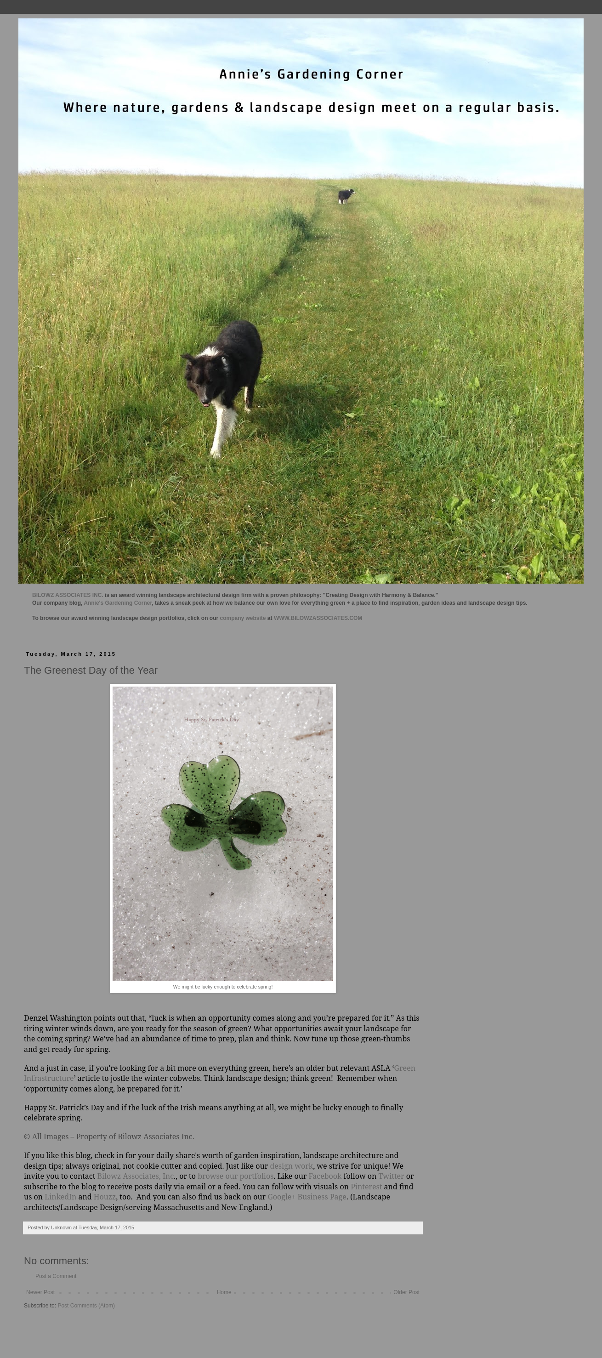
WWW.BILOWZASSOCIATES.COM (318, 618)
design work (291, 1166)
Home (224, 1292)
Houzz (105, 1197)
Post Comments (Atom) (86, 1305)
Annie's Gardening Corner (118, 603)
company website (243, 618)
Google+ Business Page (306, 1197)
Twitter (391, 1176)
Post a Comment (55, 1276)
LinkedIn (60, 1197)
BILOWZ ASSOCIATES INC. (67, 595)
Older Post (406, 1292)
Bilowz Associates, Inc (135, 1176)
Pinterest (366, 1187)
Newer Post (40, 1292)
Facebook (324, 1176)
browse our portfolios (235, 1176)
